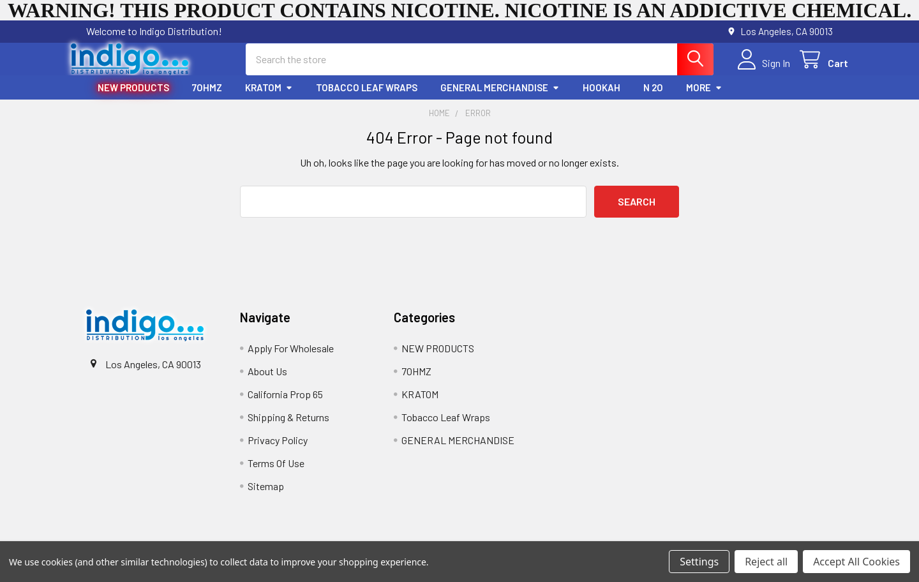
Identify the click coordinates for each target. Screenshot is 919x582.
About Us (267, 383)
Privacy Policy (278, 451)
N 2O (653, 99)
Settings (699, 562)
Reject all (766, 562)
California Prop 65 (285, 405)
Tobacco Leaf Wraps (366, 99)
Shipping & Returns (288, 428)
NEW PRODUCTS (133, 99)
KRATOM (269, 99)
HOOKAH (601, 99)
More (704, 99)
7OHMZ (207, 99)
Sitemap (266, 497)
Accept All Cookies (856, 562)
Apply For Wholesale (291, 360)
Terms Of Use (276, 474)
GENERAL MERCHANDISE (500, 99)
